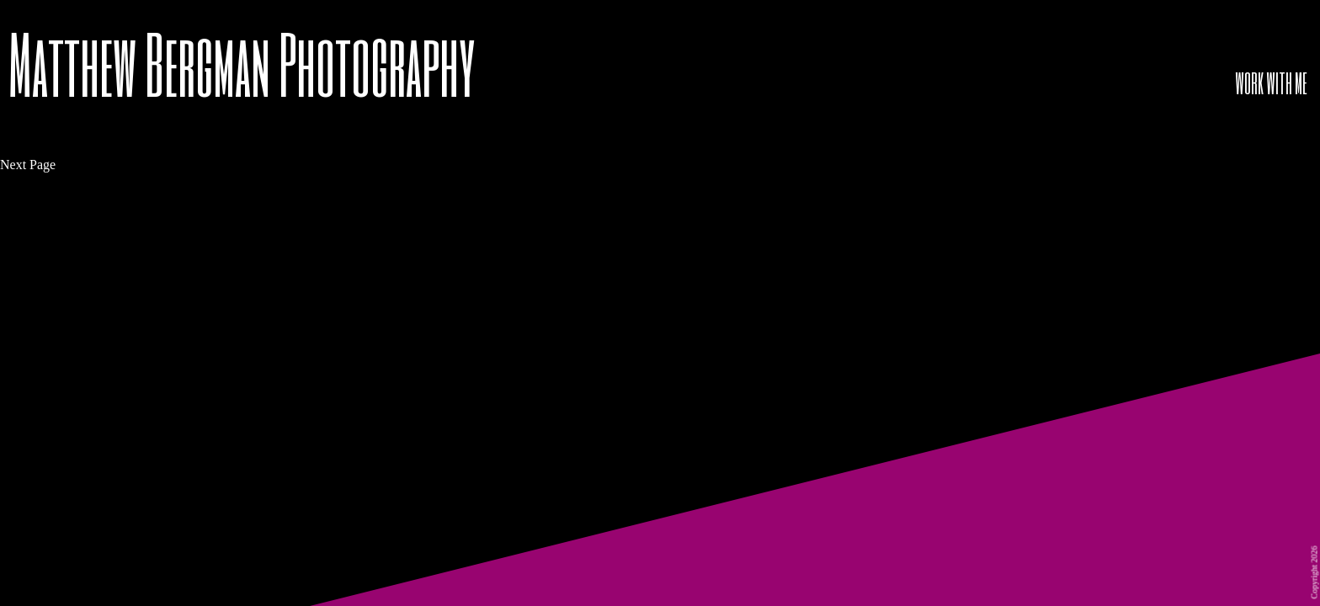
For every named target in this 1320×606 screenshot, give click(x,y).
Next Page (28, 164)
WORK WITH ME (1271, 82)
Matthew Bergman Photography (242, 63)
